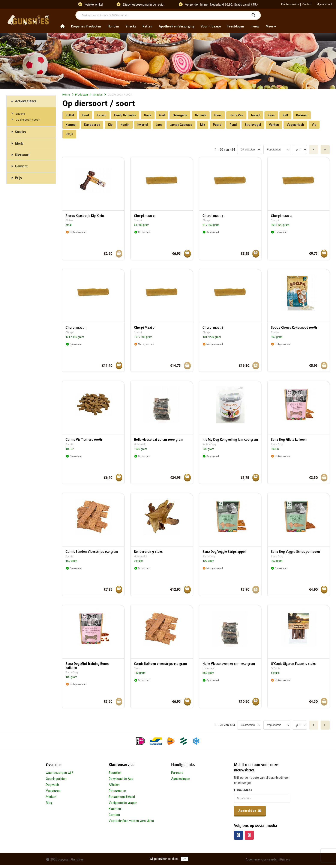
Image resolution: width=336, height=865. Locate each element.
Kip (110, 124)
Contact (307, 4)
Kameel (71, 124)
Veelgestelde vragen (123, 803)
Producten (81, 94)
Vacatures (53, 791)
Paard (217, 124)
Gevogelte (180, 115)
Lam (159, 124)
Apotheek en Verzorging (176, 26)
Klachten (115, 809)
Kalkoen (302, 115)
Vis (314, 124)
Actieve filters (23, 101)
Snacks (131, 26)
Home (66, 94)
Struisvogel (253, 124)
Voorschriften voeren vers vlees (131, 821)
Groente (200, 115)
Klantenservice (290, 4)
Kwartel (142, 124)
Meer (271, 26)
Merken (51, 797)
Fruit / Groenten (125, 115)
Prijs (16, 178)
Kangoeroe (92, 124)
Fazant (101, 115)
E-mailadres (243, 790)
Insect (255, 115)
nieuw (254, 26)
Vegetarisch (295, 124)
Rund (233, 124)
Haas (218, 115)
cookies (173, 858)
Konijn (124, 124)
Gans (147, 115)
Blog (49, 803)
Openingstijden (56, 779)
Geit (162, 115)
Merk (16, 143)
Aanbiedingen (180, 779)
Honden (113, 26)
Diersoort (20, 155)
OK (184, 858)
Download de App (121, 779)
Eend (85, 115)
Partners (177, 773)
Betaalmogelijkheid (122, 797)
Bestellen (115, 773)
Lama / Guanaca (181, 124)
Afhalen (114, 785)
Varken (274, 124)
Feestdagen (235, 26)
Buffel (70, 115)
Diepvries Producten (86, 26)
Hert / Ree (236, 115)
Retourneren (117, 791)
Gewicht (19, 166)
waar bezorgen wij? (59, 773)
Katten (147, 26)
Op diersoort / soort (28, 119)
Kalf (285, 115)
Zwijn (69, 134)
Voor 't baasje (211, 26)
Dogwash (52, 785)
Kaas (271, 115)
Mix (202, 124)
